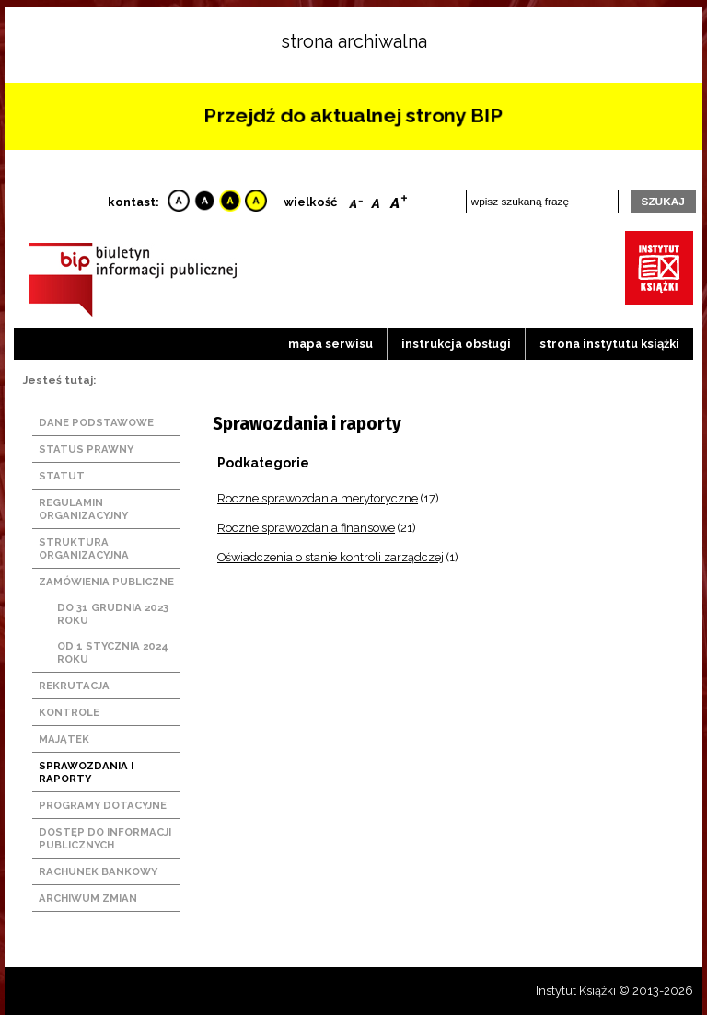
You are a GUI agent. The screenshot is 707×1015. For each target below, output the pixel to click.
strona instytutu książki (609, 344)
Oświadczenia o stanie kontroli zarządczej (330, 557)
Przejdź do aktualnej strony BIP (353, 115)
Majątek (64, 738)
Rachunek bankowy (98, 871)
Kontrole (69, 712)
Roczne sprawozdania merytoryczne (317, 498)
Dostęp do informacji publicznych (105, 838)
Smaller (356, 199)
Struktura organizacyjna (84, 548)
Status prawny (86, 449)
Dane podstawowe (96, 422)
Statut (62, 475)
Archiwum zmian (88, 898)
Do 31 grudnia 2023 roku (112, 614)
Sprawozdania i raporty (86, 772)
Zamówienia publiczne (106, 581)
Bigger (399, 199)
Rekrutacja (74, 685)
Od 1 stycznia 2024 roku (112, 652)
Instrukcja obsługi (456, 344)
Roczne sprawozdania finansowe (306, 528)
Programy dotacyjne (103, 805)
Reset (376, 199)
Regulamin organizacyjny (83, 509)
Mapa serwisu (330, 344)
